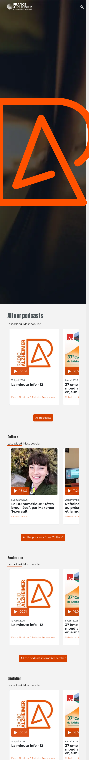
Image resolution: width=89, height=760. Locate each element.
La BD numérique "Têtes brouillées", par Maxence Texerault (32, 507)
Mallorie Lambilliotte (75, 397)
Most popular (32, 324)
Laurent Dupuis (19, 516)
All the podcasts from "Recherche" (43, 658)
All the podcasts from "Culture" (43, 537)
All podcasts (43, 417)
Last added (14, 324)
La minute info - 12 (27, 385)
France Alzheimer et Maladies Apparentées (33, 397)
